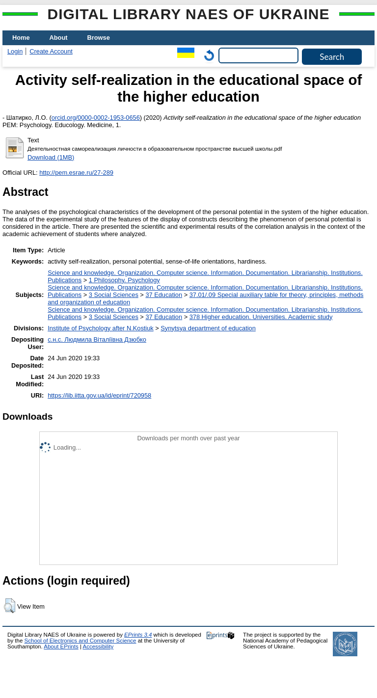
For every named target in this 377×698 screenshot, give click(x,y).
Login (15, 51)
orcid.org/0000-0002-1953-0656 (96, 117)
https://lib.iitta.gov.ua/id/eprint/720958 (99, 395)
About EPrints (61, 646)
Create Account (51, 51)
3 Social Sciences (113, 294)
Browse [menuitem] (98, 37)
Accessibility (97, 646)
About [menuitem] (59, 37)
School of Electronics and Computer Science (80, 641)
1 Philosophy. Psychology (124, 280)
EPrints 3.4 (138, 635)
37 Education (163, 294)
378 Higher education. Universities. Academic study (261, 317)
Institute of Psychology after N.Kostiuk (101, 328)
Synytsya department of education (208, 328)
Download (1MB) (50, 157)
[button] (9, 605)
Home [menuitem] (21, 37)
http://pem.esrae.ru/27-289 (76, 172)
